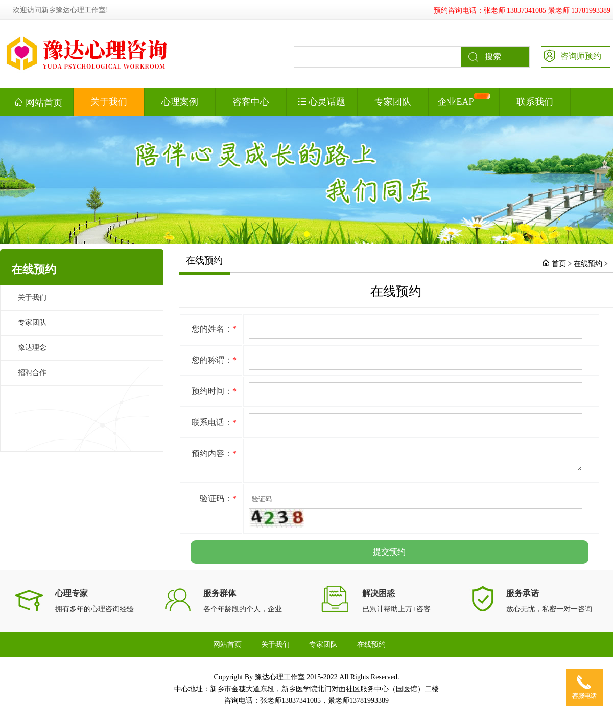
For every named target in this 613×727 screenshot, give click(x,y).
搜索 (481, 57)
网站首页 (38, 102)
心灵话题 (322, 102)
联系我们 (534, 102)
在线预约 (588, 264)
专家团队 (392, 102)
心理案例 (179, 102)
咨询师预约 (571, 55)
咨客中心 (250, 102)
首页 (559, 264)
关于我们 (108, 102)
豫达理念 (32, 347)
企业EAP (463, 100)
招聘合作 (32, 373)
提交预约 (389, 554)
